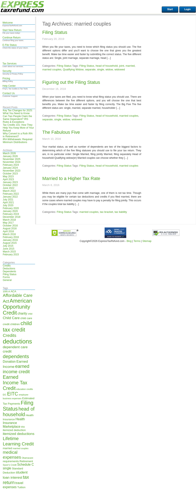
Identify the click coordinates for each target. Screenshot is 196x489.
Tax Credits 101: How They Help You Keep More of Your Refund (18, 127)
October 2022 (10, 185)
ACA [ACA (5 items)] (13, 291)
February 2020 (11, 208)
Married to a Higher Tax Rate (71, 178)
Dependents (9, 271)
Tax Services (9, 63)
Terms (136, 241)
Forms (6, 277)
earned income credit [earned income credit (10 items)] (16, 369)
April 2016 (8, 231)
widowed (120, 69)
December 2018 (11, 216)
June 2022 (8, 188)
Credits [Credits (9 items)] (9, 335)
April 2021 (8, 202)
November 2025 (11, 159)
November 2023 (11, 170)
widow (109, 69)
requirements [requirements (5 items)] (11, 461)
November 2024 (11, 162)
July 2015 (8, 245)
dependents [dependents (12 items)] (16, 356)
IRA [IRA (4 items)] (23, 427)
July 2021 (8, 199)
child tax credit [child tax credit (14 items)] (17, 326)
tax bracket (106, 211)
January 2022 (10, 196)
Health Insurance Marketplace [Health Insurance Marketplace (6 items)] (14, 422)
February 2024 (11, 164)
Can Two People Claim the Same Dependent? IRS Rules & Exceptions (17, 119)
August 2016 (10, 228)
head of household (107, 65)
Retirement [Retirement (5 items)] (26, 461)
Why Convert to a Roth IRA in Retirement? (17, 135)
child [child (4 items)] (30, 314)
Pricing (6, 78)
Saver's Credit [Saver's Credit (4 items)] (10, 465)
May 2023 (8, 176)
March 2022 (9, 190)
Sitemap (146, 241)
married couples (51, 69)
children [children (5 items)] (15, 324)
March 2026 (9, 153)
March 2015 (9, 251)
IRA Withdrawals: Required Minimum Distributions (17, 141)
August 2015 (10, 243)
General (7, 280)
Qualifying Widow (73, 69)
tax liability (121, 211)
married (130, 65)
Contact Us (8, 93)
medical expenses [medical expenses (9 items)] (12, 454)
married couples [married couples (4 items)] (20, 448)
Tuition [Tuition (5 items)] (21, 487)
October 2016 (10, 225)
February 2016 (11, 237)
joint (121, 65)
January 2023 (10, 182)
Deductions (9, 268)
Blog (129, 241)
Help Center (9, 85)
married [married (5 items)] (7, 448)
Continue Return (11, 37)
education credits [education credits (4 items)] (24, 389)
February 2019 (11, 214)
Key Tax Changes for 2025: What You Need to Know (18, 112)
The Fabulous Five (61, 132)
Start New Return (11, 30)
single (100, 69)
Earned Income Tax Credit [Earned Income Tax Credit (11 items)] (15, 382)
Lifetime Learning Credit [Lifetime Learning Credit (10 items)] (18, 441)
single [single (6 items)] (7, 468)
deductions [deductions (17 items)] (17, 341)
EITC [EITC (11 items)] (12, 394)
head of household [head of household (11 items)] (18, 411)
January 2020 (10, 211)
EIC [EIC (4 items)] (4, 394)
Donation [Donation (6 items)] (9, 361)
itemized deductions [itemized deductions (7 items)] (18, 434)
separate (90, 69)
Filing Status (9, 274)
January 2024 (10, 167)
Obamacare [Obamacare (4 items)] (27, 458)
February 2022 (11, 193)
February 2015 (11, 254)
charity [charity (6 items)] (22, 313)
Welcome (7, 22)
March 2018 (9, 219)
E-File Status (9, 45)
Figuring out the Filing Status (71, 82)
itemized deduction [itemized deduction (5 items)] (14, 430)
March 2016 (9, 234)
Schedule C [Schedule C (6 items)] (25, 464)
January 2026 (10, 156)
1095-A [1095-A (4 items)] (6, 291)
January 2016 (10, 240)
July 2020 (8, 205)
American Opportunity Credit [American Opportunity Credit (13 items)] (17, 307)
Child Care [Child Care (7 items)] (11, 318)
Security (6, 71)
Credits (7, 265)
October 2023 (10, 173)
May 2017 (8, 222)
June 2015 (8, 248)
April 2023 (8, 179)
